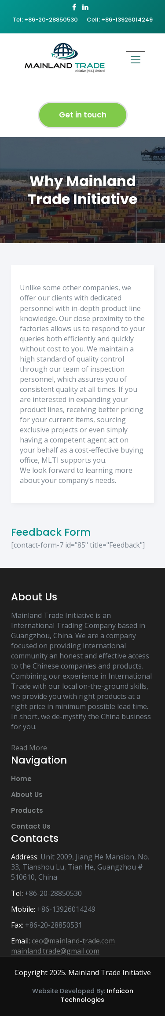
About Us (27, 794)
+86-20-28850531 (53, 925)
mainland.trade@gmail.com (55, 951)
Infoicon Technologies (97, 995)
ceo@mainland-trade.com (73, 941)
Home (21, 778)
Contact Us (31, 826)
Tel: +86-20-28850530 (45, 20)
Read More (29, 748)
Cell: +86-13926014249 (120, 20)
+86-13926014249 (66, 909)
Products (27, 810)
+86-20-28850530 (53, 893)
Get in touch (82, 115)
